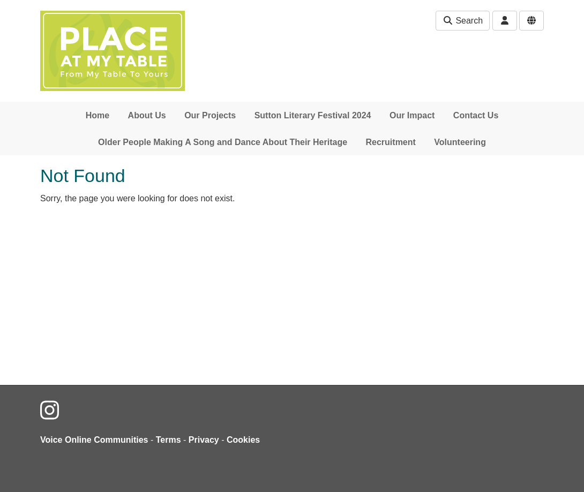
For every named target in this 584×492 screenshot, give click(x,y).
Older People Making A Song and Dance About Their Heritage (222, 142)
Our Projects (210, 115)
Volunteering (460, 142)
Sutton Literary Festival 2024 (312, 115)
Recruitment (391, 142)
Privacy (204, 439)
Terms (168, 439)
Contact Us (475, 115)
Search (463, 20)
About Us (147, 115)
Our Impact (412, 115)
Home (97, 115)
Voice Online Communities (94, 439)
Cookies (243, 439)
